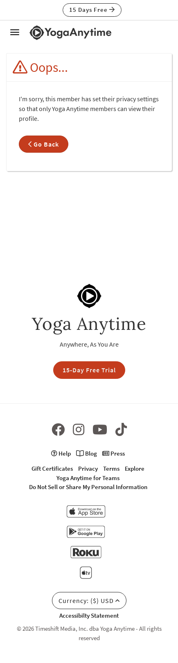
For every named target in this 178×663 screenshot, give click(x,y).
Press (113, 453)
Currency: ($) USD (89, 600)
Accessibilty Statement (89, 615)
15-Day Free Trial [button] (89, 370)
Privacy (88, 468)
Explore (134, 468)
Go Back (43, 144)
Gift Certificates (52, 468)
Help (61, 453)
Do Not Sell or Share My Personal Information (88, 487)
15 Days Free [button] (92, 9)
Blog (86, 453)
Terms (111, 468)
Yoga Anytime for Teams (87, 478)
